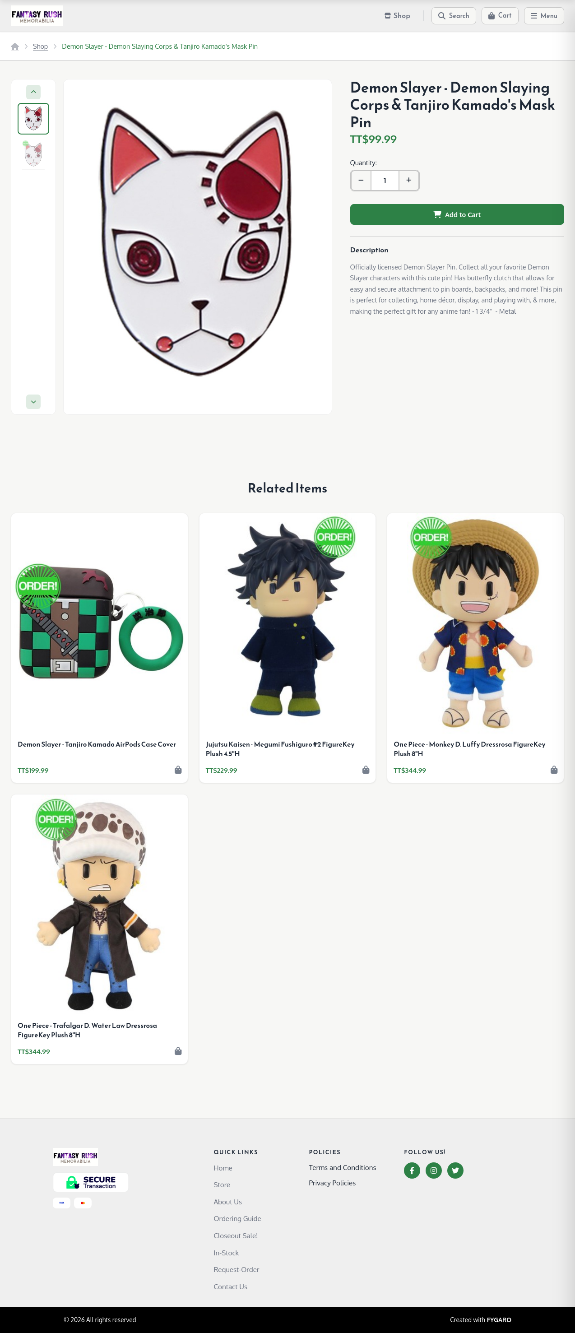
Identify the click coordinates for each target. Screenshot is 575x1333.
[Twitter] (455, 1170)
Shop (40, 46)
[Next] (33, 402)
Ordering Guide (237, 1218)
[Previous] (33, 92)
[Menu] (544, 15)
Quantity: (363, 162)
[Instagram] (434, 1170)
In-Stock (226, 1252)
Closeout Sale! (235, 1235)
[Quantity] (385, 180)
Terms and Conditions (342, 1167)
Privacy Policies (332, 1182)
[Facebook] (412, 1170)
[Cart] (500, 15)
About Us (227, 1201)
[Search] (453, 15)
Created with (480, 1320)
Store (221, 1184)
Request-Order (236, 1269)
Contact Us (230, 1286)
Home (222, 1167)
